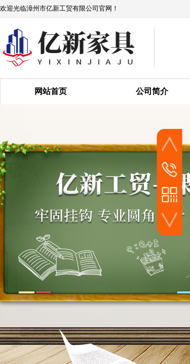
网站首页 (50, 91)
